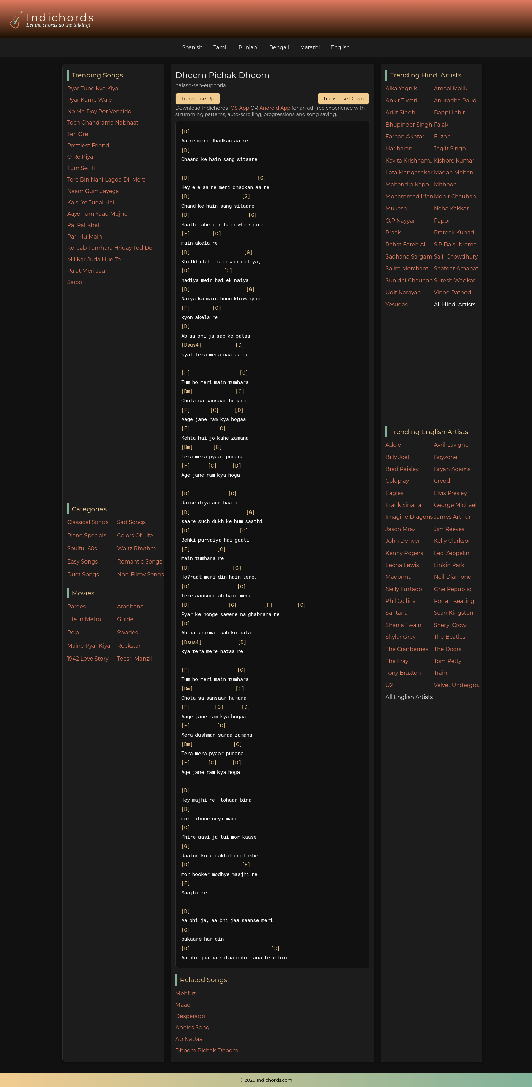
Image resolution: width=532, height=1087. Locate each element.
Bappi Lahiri (450, 112)
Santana (396, 613)
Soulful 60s (82, 548)
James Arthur (452, 517)
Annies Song (192, 1027)
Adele (393, 445)
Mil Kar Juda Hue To (94, 259)
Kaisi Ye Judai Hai (90, 202)
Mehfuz (185, 993)
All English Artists (409, 697)
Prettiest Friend (88, 145)
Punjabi (249, 47)
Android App (274, 108)
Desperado (190, 1016)
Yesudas (396, 304)
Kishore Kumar (454, 160)
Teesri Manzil (134, 658)
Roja (73, 632)
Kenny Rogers (404, 553)
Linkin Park (449, 565)
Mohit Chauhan (455, 196)
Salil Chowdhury (456, 256)
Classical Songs (87, 522)
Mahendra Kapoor (409, 184)
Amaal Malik (451, 88)
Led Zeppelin (452, 553)
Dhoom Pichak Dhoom (206, 1050)
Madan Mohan (453, 172)
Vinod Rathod (452, 292)
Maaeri (184, 1005)
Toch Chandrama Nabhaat (103, 122)
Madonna (398, 577)
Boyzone (445, 457)
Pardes (76, 606)
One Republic (452, 589)
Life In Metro (84, 619)
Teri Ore (77, 134)
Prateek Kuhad (454, 232)
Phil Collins (400, 601)
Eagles (394, 493)
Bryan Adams (452, 469)
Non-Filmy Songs (140, 574)
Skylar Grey (400, 637)
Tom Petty (447, 661)
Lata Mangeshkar (409, 172)
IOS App (239, 108)
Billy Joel (397, 457)
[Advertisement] (115, 395)
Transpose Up (197, 99)
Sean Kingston (453, 613)
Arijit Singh (400, 112)
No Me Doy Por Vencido (99, 111)
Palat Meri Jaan (88, 271)
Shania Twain (403, 625)
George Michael (455, 505)
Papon (443, 220)
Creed (442, 481)
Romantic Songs (139, 561)
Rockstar (129, 646)
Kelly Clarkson (453, 541)
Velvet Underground (458, 685)
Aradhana (130, 606)
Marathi (310, 47)
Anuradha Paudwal (458, 100)
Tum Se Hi (81, 168)
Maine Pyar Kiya (88, 646)
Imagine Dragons (409, 517)
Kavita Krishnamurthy (409, 160)
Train (440, 673)
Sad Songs (131, 522)
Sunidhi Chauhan (409, 280)
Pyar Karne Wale (89, 100)
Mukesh (396, 208)
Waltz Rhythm (136, 548)
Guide (125, 619)
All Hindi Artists (455, 304)
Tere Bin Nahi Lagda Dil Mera (106, 179)
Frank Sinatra (403, 505)
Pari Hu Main (84, 236)
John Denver (402, 541)
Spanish (192, 47)
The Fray (396, 661)
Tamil (220, 47)
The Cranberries (406, 649)
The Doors (447, 649)
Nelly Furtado (403, 589)
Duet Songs (83, 574)
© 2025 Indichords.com (266, 1080)
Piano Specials (86, 535)
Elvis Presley (450, 493)
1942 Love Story (88, 658)
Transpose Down (343, 99)
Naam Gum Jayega (93, 191)
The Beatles (450, 637)
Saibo (74, 282)
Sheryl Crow (450, 625)
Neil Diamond (453, 577)
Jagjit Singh (450, 148)
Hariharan (398, 148)
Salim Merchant (407, 268)
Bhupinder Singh (408, 124)
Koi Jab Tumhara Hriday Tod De (109, 248)
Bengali (279, 47)
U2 (389, 685)
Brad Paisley (402, 469)
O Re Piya (80, 157)
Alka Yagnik (401, 88)
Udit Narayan (403, 292)
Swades (127, 632)
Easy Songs (82, 561)
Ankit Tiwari (401, 100)
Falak (441, 124)
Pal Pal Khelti (85, 225)
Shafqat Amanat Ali (458, 268)
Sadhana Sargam (408, 256)
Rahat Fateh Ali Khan (409, 244)
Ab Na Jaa (189, 1039)
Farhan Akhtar (404, 136)
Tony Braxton (403, 673)
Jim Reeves (449, 529)
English (340, 47)
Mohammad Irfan (409, 196)
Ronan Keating (454, 601)
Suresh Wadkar (454, 280)
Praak (393, 232)
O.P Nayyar (400, 220)
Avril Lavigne (451, 445)
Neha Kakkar (451, 208)
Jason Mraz (400, 529)
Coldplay (397, 481)
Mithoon (445, 184)
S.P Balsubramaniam (458, 244)
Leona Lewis (402, 565)
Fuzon (442, 136)
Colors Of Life (135, 535)
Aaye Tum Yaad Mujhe (97, 214)
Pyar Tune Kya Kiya (92, 88)
